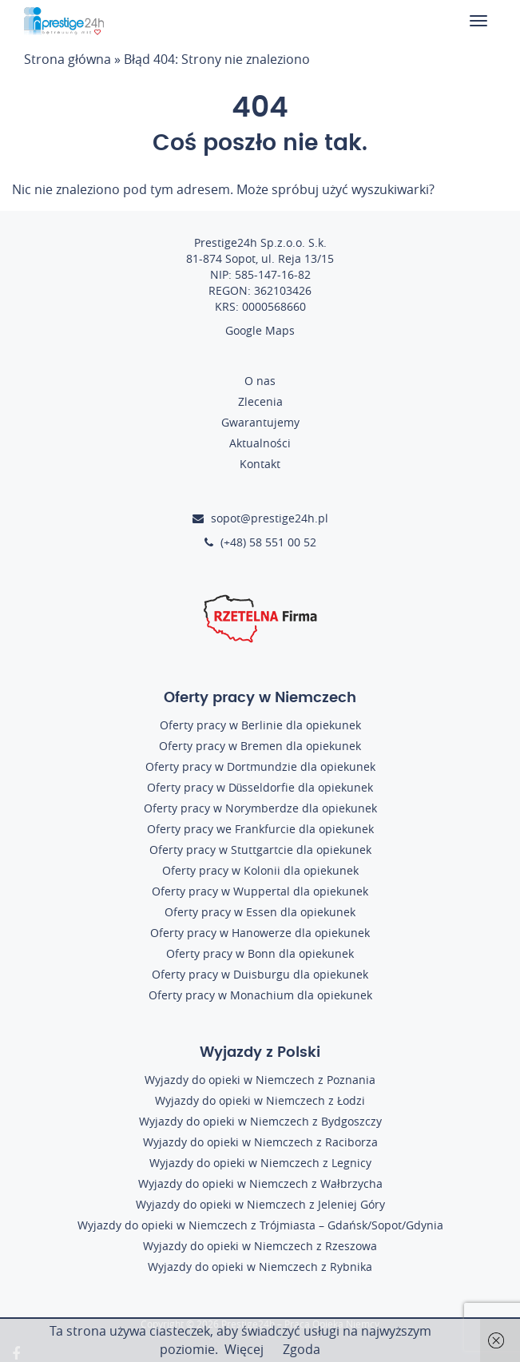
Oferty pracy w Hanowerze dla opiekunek (260, 932)
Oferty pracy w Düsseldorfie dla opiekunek (260, 787)
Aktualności (260, 443)
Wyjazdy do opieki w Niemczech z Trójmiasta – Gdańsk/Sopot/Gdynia (260, 1225)
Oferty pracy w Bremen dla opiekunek (260, 745)
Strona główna (67, 59)
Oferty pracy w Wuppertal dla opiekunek (260, 891)
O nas (260, 380)
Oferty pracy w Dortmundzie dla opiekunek (260, 766)
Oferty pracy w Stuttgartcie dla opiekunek (260, 849)
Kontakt (260, 463)
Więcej (244, 1349)
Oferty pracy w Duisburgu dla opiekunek (260, 974)
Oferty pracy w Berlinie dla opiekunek (260, 725)
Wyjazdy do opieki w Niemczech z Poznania (260, 1079)
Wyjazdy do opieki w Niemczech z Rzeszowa (260, 1245)
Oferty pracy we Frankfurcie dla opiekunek (260, 828)
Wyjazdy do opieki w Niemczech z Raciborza (260, 1142)
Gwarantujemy (260, 422)
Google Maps (260, 330)
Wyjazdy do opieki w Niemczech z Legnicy (260, 1162)
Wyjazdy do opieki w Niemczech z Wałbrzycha (260, 1183)
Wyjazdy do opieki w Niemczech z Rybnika (260, 1266)
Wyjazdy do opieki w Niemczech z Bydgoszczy (260, 1121)
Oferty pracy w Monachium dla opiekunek (260, 995)
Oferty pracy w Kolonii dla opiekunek (260, 870)
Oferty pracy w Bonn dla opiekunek (260, 953)
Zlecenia (260, 401)
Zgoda (301, 1349)
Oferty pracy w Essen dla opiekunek (260, 911)
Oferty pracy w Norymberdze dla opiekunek (260, 808)
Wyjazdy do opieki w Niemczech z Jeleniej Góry (260, 1204)
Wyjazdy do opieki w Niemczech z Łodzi (260, 1100)
